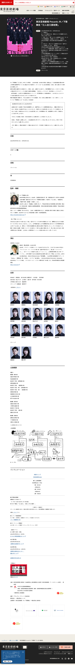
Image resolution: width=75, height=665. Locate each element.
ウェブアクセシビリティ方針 (60, 655)
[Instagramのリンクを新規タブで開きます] (65, 660)
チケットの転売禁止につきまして (23, 2)
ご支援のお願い (66, 649)
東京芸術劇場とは (55, 13)
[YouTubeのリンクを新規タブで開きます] (72, 660)
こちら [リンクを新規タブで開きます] (17, 288)
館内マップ (63, 7)
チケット (55, 7)
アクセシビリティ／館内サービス (51, 11)
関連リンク (70, 655)
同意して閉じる (7, 661)
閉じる (23, 652)
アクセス (38, 7)
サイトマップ (57, 653)
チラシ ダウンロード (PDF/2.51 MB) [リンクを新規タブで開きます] (20, 57)
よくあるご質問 (53, 648)
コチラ (16, 578)
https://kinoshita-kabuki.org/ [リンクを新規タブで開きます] (17, 216)
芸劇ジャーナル (65, 13)
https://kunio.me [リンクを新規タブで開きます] (14, 266)
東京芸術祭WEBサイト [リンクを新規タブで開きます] (57, 64)
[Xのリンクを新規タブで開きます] (62, 660)
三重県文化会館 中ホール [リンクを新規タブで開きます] (16, 545)
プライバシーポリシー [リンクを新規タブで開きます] (10, 656)
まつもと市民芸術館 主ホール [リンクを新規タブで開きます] (17, 537)
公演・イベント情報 (30, 11)
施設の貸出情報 (65, 11)
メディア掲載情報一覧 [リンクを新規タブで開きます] (15, 521)
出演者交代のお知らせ (15, 559)
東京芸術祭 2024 (37, 478)
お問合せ (43, 648)
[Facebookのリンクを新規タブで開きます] (68, 660)
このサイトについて (48, 653)
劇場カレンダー (47, 7)
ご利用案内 (39, 11)
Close (73, 2)
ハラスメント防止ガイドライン (45, 655)
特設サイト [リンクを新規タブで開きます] (36, 476)
